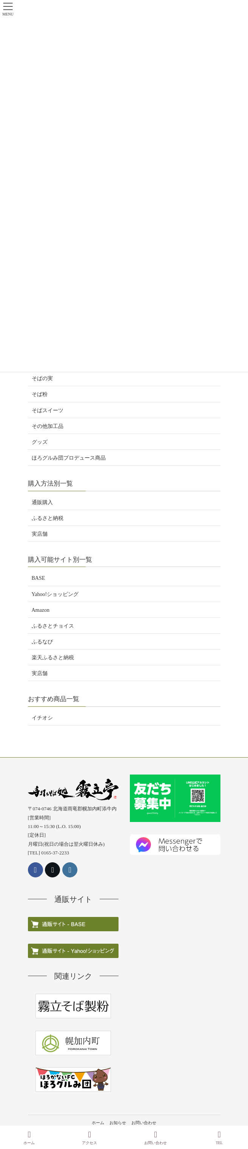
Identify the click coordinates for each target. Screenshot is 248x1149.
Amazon (40, 610)
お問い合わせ (143, 1122)
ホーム (98, 1122)
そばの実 (42, 378)
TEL (219, 1138)
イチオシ (42, 718)
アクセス (89, 1138)
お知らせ (117, 1122)
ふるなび (42, 642)
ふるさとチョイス (53, 626)
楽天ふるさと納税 (53, 657)
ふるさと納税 (47, 518)
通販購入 (42, 502)
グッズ (40, 442)
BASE (38, 578)
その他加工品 (47, 426)
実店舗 (40, 534)
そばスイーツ (47, 410)
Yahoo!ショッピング (55, 594)
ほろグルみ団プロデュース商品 (69, 458)
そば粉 (40, 394)
